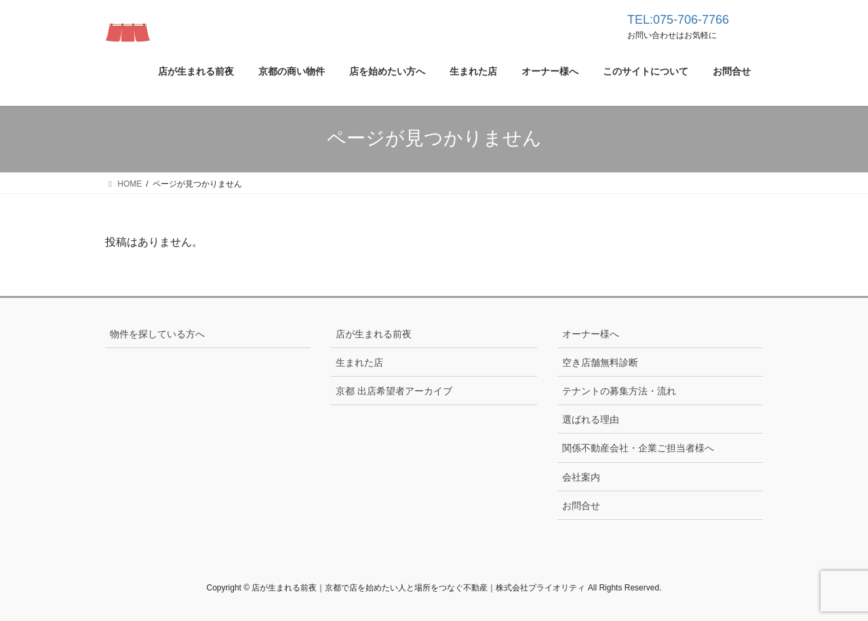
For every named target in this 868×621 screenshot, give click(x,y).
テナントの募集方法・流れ (619, 390)
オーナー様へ (590, 333)
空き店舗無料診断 (600, 362)
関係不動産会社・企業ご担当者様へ (638, 448)
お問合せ (581, 505)
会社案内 (581, 477)
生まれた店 (359, 362)
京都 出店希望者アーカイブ (394, 390)
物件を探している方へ (157, 333)
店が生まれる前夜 (374, 333)
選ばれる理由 (590, 419)
